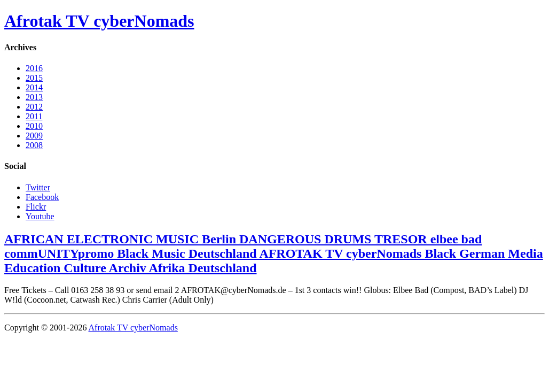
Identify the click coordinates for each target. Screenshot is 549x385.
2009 (34, 135)
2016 (34, 68)
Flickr (36, 206)
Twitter (38, 187)
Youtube (40, 216)
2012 (34, 106)
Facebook (42, 197)
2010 (34, 125)
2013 (34, 97)
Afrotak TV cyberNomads (99, 20)
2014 (34, 87)
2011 (34, 116)
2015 (34, 77)
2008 (34, 145)
